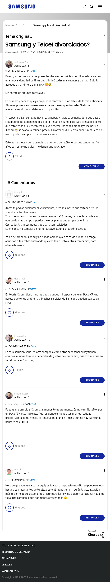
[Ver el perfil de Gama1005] (20, 278)
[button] (98, 63)
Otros (33, 70)
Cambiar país (10, 570)
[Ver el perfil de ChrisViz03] (20, 336)
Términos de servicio (16, 551)
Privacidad (9, 558)
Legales (7, 564)
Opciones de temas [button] (98, 34)
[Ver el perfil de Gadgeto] (18, 192)
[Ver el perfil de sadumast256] (21, 62)
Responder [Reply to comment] (92, 265)
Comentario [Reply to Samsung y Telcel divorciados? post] (91, 166)
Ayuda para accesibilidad (18, 545)
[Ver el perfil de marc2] (17, 469)
